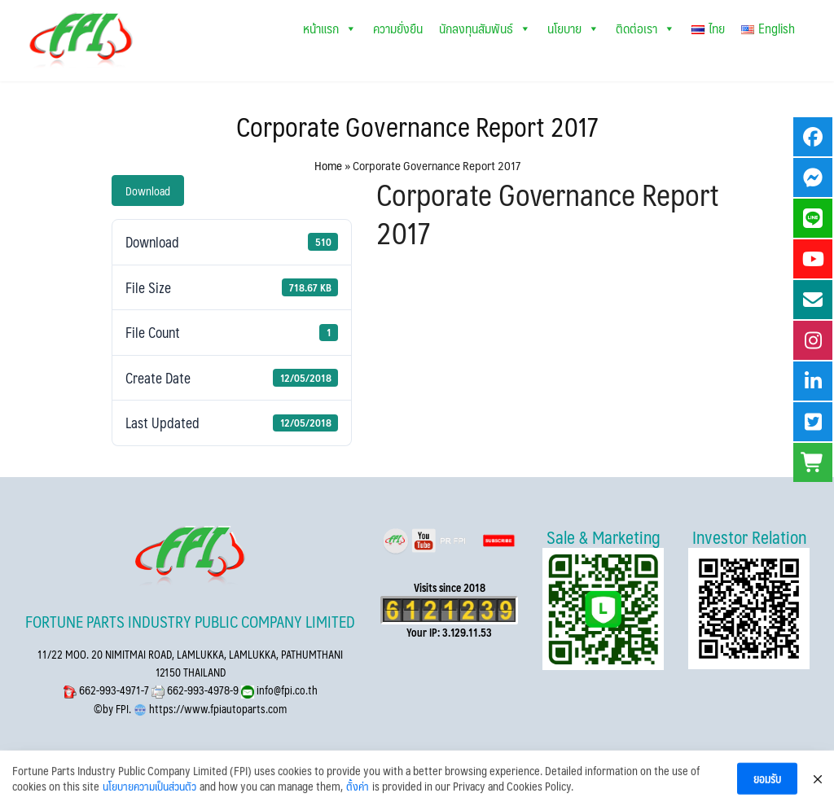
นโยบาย (573, 28)
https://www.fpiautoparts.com (217, 708)
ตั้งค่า (357, 797)
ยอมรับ (767, 789)
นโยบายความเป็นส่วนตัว (149, 797)
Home (328, 165)
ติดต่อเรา (645, 28)
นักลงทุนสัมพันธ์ (485, 28)
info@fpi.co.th (286, 690)
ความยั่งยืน (398, 28)
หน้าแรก (330, 28)
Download (147, 190)
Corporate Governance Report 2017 (417, 126)
